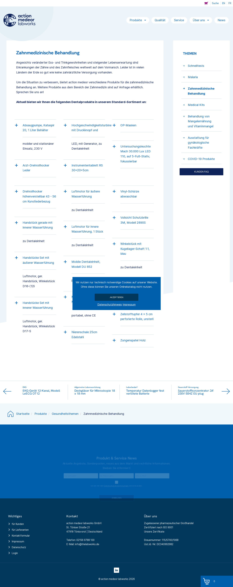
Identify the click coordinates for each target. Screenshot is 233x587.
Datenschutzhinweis (109, 304)
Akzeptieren (116, 297)
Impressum (129, 304)
